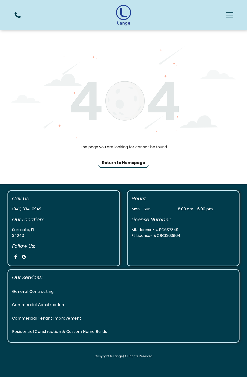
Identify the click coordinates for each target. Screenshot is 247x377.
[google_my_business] (23, 258)
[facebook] (15, 258)
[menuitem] (123, 291)
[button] (229, 15)
